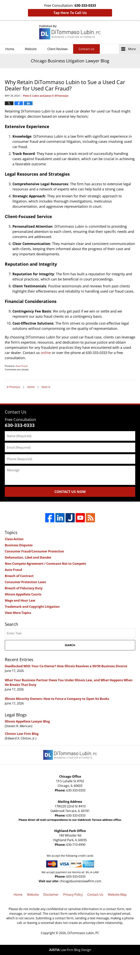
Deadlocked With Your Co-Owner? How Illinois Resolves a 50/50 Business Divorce (66, 666)
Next (46, 386)
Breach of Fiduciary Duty (24, 588)
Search (70, 645)
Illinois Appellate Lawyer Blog (27, 721)
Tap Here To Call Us (70, 12)
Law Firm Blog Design (70, 950)
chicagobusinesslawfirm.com (80, 881)
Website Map (117, 894)
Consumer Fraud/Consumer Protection (34, 551)
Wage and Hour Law (20, 600)
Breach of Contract (19, 576)
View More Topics (18, 613)
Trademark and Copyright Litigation (32, 606)
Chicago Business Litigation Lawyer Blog (70, 32)
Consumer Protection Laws (25, 582)
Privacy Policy (73, 894)
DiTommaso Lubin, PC (83, 933)
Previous (13, 386)
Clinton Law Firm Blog (21, 734)
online (46, 352)
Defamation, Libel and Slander (28, 557)
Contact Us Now (70, 491)
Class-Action (14, 539)
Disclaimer (51, 894)
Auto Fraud (21, 366)
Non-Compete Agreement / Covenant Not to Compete (45, 563)
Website (31, 49)
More (132, 49)
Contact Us (86, 49)
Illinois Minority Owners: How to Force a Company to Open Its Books (57, 699)
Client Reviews (57, 49)
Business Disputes (19, 545)
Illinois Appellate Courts (23, 594)
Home (9, 49)
